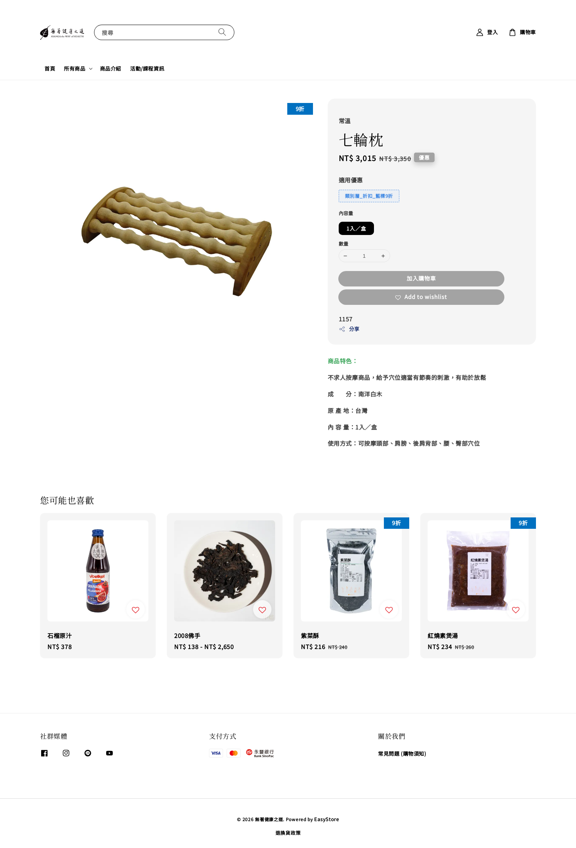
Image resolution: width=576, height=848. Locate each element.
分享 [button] (349, 328)
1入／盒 (356, 228)
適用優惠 (351, 179)
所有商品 (74, 68)
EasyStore (326, 819)
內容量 (346, 213)
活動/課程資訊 (147, 68)
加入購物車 (421, 278)
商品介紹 (110, 68)
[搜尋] (222, 32)
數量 (344, 243)
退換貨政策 (288, 832)
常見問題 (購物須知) (402, 753)
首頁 (49, 68)
